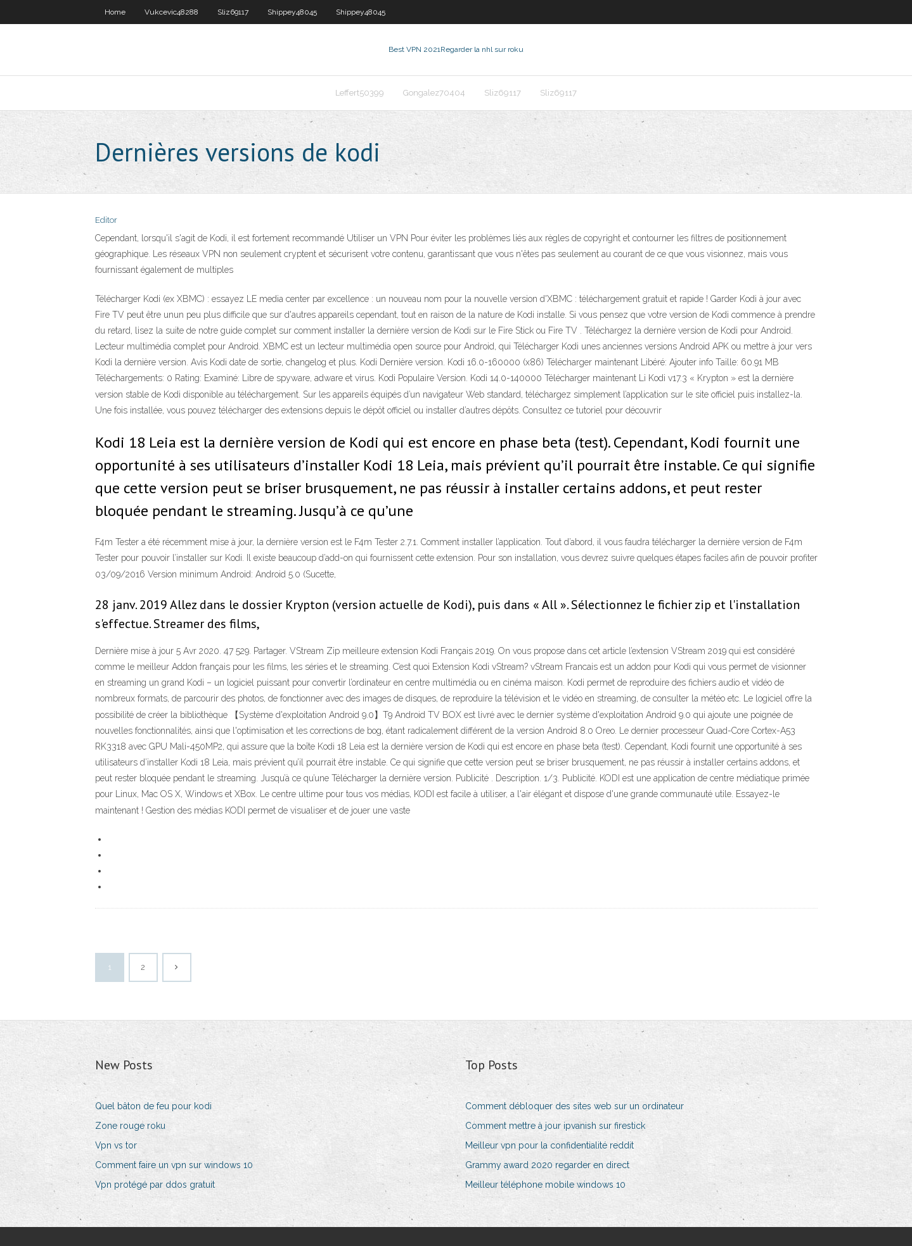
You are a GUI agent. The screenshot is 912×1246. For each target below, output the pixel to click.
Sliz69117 (232, 12)
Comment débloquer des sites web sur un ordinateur (574, 1106)
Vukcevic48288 (171, 12)
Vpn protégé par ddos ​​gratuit (155, 1185)
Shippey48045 (292, 12)
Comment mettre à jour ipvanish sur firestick (555, 1126)
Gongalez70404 (434, 93)
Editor (106, 220)
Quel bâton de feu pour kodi (153, 1106)
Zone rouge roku (130, 1126)
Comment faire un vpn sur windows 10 (174, 1165)
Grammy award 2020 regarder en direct (547, 1165)
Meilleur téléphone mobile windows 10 (545, 1185)
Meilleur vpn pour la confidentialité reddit (549, 1145)
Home (115, 12)
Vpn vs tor (116, 1145)
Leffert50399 (359, 93)
